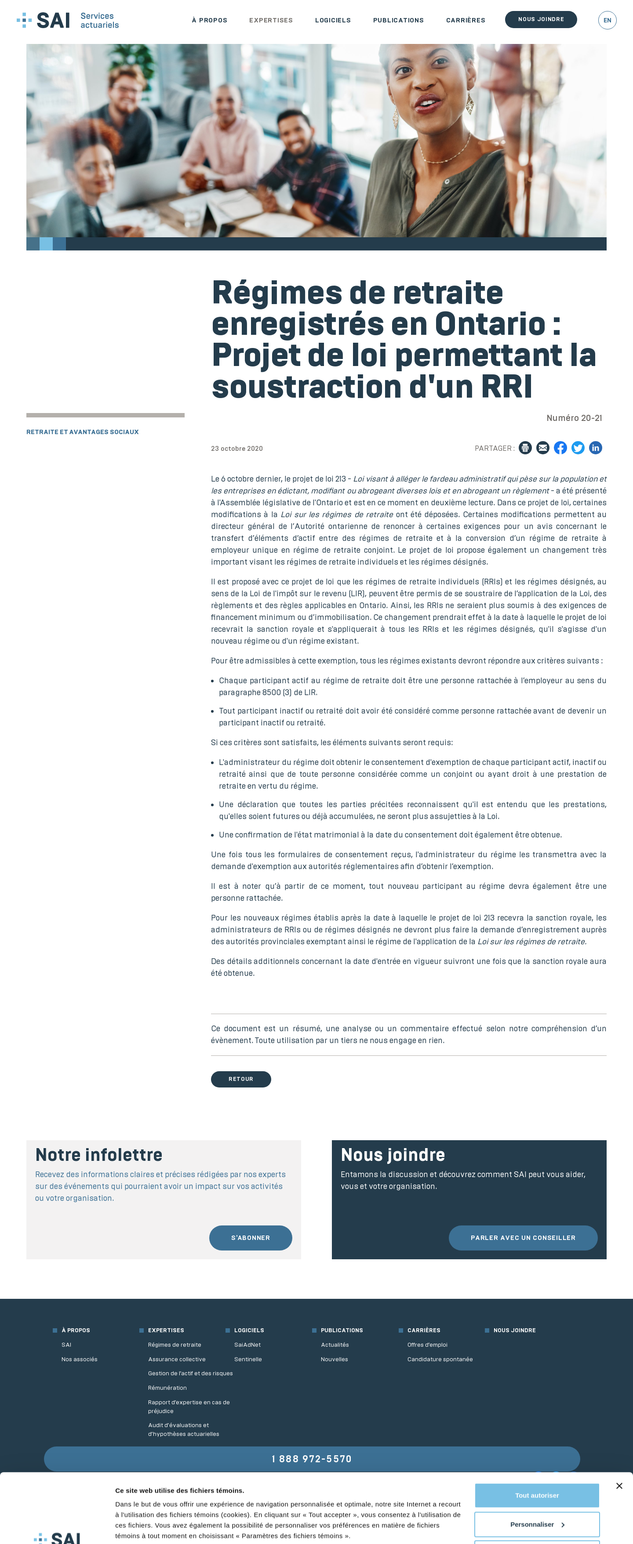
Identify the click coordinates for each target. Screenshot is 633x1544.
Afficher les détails (145, 1526)
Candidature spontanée (440, 1359)
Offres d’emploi (427, 1344)
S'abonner (250, 1238)
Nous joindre (541, 19)
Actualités (335, 1344)
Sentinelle (248, 1359)
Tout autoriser (537, 1430)
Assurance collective (177, 1359)
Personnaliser (537, 1459)
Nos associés (80, 1359)
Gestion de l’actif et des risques (190, 1373)
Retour (241, 1079)
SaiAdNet (247, 1344)
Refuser (537, 1488)
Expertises (271, 20)
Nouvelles (334, 1359)
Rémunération (167, 1388)
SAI (66, 1344)
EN (607, 20)
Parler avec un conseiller (523, 1238)
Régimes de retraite (174, 1344)
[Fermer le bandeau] (619, 1421)
